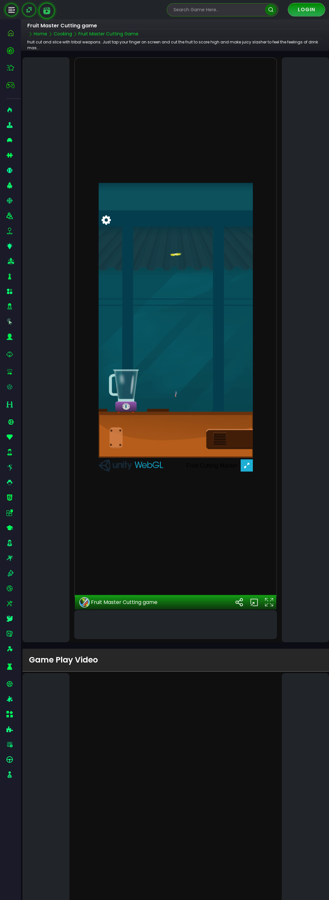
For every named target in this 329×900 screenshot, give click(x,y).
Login (306, 9)
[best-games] (13, 50)
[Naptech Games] (29, 9)
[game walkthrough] (47, 11)
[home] (13, 33)
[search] (270, 9)
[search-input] (217, 10)
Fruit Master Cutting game (118, 588)
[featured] (13, 67)
